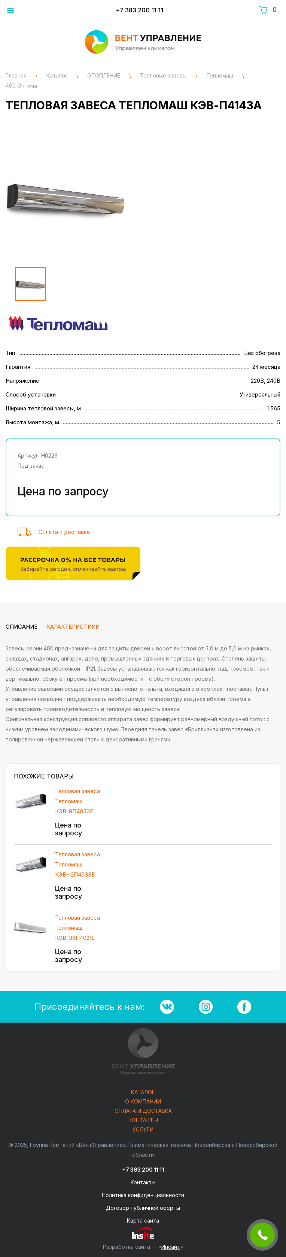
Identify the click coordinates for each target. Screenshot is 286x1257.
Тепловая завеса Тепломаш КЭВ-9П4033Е (77, 801)
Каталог (143, 1092)
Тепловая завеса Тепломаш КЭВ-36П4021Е (77, 927)
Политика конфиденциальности (143, 1195)
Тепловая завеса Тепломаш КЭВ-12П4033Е (77, 864)
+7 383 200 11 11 (139, 10)
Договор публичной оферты (143, 1208)
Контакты (143, 1120)
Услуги (143, 1130)
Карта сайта (143, 1220)
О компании (143, 1102)
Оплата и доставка (64, 531)
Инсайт (170, 1247)
